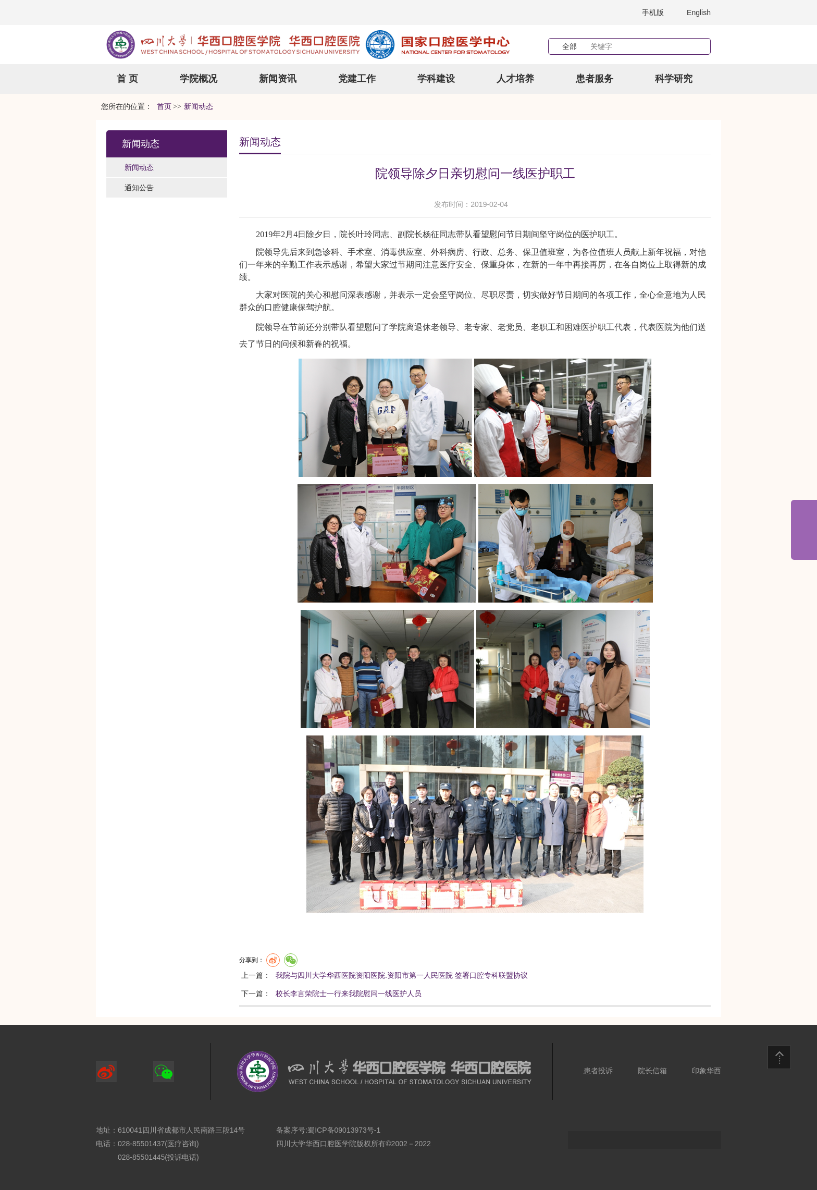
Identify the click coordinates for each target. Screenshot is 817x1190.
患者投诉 (598, 1070)
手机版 (653, 12)
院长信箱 (652, 1070)
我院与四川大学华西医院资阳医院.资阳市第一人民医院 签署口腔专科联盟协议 (402, 975)
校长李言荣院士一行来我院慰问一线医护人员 (349, 993)
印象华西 (706, 1070)
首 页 (127, 78)
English (699, 12)
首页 (164, 107)
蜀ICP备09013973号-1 (343, 1130)
